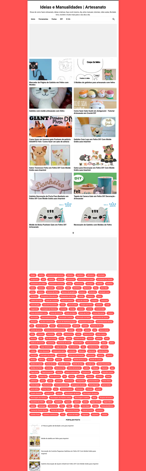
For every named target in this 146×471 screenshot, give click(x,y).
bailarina (109, 283)
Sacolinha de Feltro (37, 402)
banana (41, 288)
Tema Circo (53, 406)
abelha (41, 275)
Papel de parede (47, 372)
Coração (63, 309)
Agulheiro (80, 275)
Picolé (72, 376)
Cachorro (90, 296)
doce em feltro (42, 326)
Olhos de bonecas (74, 368)
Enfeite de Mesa (96, 326)
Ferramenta (69, 334)
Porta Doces (47, 385)
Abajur (33, 275)
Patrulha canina (107, 372)
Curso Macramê (98, 313)
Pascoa (59, 372)
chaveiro (99, 305)
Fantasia (41, 334)
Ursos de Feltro (73, 414)
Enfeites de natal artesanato (55, 330)
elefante (76, 326)
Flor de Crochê (51, 338)
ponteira (59, 381)
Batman (60, 288)
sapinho (77, 402)
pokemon (34, 381)
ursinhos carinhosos (50, 414)
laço (83, 347)
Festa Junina (101, 334)
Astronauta (79, 283)
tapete (33, 406)
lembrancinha (93, 347)
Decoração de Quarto (101, 317)
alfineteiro (90, 275)
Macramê (91, 351)
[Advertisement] (73, 40)
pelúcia (33, 376)
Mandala (34, 355)
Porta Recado (93, 385)
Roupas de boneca (106, 397)
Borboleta (92, 292)
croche (89, 309)
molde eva (90, 364)
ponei (50, 381)
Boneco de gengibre (69, 292)
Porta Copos (35, 385)
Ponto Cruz (69, 381)
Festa (78, 334)
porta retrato (106, 385)
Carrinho (94, 300)
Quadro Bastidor (36, 393)
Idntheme (102, 466)
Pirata (108, 376)
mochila (67, 359)
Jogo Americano (46, 347)
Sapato (67, 402)
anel (43, 279)
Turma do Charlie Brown (39, 410)
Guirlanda (50, 343)
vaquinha (95, 414)
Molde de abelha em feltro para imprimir (99, 426)
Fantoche (50, 334)
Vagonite (85, 414)
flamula (33, 338)
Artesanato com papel (85, 279)
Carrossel (104, 300)
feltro (59, 334)
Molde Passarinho (104, 364)
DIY (32, 326)
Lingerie (104, 347)
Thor (62, 406)
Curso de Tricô (84, 313)
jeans (112, 343)
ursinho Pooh (35, 414)
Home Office (78, 343)
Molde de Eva (50, 364)
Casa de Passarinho (50, 305)
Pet (64, 376)
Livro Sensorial (44, 351)
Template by (98, 466)
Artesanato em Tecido (104, 279)
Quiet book (49, 393)
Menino (109, 355)
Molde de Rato (78, 364)
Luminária (72, 351)
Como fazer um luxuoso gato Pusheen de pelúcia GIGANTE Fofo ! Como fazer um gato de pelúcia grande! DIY (50, 141)
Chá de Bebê (72, 305)
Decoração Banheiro (49, 317)
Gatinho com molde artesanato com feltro (44, 111)
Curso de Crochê (56, 313)
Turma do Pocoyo (72, 410)
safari (49, 402)
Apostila (60, 279)
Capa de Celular (82, 300)
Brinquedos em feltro (68, 296)
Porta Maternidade (61, 385)
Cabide (81, 296)
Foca (61, 338)
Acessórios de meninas (55, 275)
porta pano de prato (78, 385)
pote (55, 389)
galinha (98, 338)
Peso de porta (55, 376)
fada (32, 334)
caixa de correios (51, 300)
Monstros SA (60, 368)
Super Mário (108, 402)
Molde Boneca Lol (80, 359)
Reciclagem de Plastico (39, 397)
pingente (80, 376)
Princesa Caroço (66, 389)
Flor (41, 338)
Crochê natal (100, 309)
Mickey (33, 359)
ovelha (86, 368)
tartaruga (42, 406)
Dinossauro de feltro (86, 322)
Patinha (96, 372)
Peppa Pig (42, 376)
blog (95, 288)
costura (80, 309)
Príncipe (89, 389)
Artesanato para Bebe (38, 283)
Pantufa (104, 368)
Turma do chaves (57, 410)
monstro (49, 368)
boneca (40, 292)
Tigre (69, 406)
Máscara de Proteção (76, 355)
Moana (50, 359)
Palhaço (95, 368)
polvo (43, 381)
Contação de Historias (49, 309)
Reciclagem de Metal (72, 393)
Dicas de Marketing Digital (66, 322)
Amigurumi (34, 279)
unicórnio (100, 410)
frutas (69, 338)
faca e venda (104, 330)
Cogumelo (34, 309)
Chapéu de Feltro (86, 305)
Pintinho (99, 376)
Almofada (101, 275)
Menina (100, 355)
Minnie (41, 359)
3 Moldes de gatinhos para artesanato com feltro (92, 82)
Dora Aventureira (64, 326)
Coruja (72, 309)
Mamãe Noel (103, 351)
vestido (104, 414)
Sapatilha (58, 402)
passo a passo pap (72, 372)
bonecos (82, 292)
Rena (94, 397)
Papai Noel (34, 372)
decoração (34, 317)
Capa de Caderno (67, 300)
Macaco (82, 351)
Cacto (99, 296)
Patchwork (86, 372)
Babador (100, 283)
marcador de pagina (47, 355)
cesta (63, 305)
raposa (59, 393)
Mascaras (91, 355)
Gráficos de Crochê (37, 343)
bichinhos (77, 288)
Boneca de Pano (52, 292)
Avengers (90, 283)
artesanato (70, 279)
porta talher (35, 389)
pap (112, 368)
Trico (76, 406)
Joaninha (34, 347)
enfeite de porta (36, 330)
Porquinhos (81, 381)
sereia (85, 402)
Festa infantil (88, 334)
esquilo (70, 330)
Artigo (69, 283)
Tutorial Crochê (87, 410)
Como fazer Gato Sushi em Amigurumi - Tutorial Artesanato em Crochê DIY (91, 112)
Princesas (79, 389)
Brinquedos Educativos (49, 296)
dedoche (34, 322)
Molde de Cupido (36, 364)
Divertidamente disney (104, 322)
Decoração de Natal (83, 317)
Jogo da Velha (61, 347)
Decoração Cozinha (66, 317)
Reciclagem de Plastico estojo (60, 397)
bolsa (33, 292)
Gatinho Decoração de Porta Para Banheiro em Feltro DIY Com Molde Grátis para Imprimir (50, 197)
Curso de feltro (71, 313)
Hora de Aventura (92, 343)
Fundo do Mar (79, 338)
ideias (104, 343)
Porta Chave (106, 381)
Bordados (34, 296)
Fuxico (90, 338)
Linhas (33, 351)
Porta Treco (46, 389)
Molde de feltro (64, 364)
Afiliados (70, 275)
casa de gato (35, 305)
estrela (87, 330)
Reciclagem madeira (82, 397)
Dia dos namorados (47, 322)
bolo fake (104, 288)
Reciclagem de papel (90, 393)
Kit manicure (74, 347)
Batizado (50, 288)
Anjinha (51, 279)
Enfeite (85, 326)
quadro (98, 389)
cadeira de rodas (36, 300)
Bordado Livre (104, 292)
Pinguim (90, 376)
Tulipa (95, 406)
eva (94, 330)
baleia (33, 288)
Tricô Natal (86, 406)
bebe (68, 288)
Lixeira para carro (59, 351)
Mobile (58, 359)
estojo (79, 330)
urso (62, 414)
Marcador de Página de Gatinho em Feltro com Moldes (49, 82)
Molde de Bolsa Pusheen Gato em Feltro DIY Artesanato (50, 225)
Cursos (110, 313)
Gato (106, 338)
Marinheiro (61, 355)
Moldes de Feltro (36, 368)
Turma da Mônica (107, 406)
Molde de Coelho (96, 359)
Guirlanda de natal (64, 343)
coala (107, 305)
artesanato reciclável (56, 283)
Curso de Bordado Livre (39, 313)
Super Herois (95, 402)
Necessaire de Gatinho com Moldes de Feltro (90, 225)
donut (52, 326)
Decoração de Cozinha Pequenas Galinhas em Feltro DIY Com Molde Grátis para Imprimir (55, 441)
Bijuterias (87, 288)
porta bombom (93, 381)
